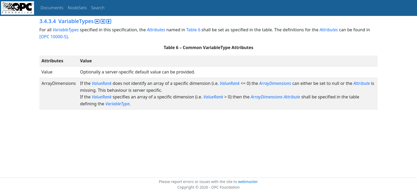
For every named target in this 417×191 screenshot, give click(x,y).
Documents (51, 8)
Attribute (361, 83)
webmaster (247, 181)
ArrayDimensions (275, 83)
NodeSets (77, 8)
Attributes (156, 30)
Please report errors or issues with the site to (198, 181)
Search (98, 8)
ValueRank (101, 83)
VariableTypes (66, 30)
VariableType (117, 104)
